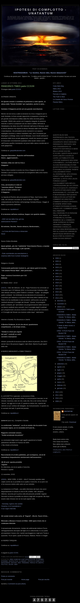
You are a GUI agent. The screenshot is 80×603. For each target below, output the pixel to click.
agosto (59, 367)
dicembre (60, 301)
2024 (57, 264)
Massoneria (5, 562)
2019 (57, 279)
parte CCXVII (16, 89)
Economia (40, 559)
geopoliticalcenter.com (17, 150)
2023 (57, 267)
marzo (59, 382)
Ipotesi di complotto (36, 561)
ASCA (4, 288)
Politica (4, 564)
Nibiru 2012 (57, 89)
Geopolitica (13, 561)
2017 (57, 286)
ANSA (4, 479)
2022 (57, 270)
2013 (57, 298)
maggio (60, 376)
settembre (60, 364)
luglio (59, 370)
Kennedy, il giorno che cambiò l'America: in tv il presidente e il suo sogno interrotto (11, 506)
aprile (59, 379)
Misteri (14, 562)
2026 (57, 258)
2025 (57, 261)
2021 (57, 273)
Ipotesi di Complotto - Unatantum (41, 11)
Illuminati (23, 561)
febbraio (60, 385)
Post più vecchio (43, 579)
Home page (25, 579)
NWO (19, 562)
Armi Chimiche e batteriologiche (22, 559)
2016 (57, 289)
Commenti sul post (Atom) (17, 584)
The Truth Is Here (59, 97)
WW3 (16, 564)
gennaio (60, 388)
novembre (60, 304)
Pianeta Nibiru (58, 102)
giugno (59, 373)
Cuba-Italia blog (58, 86)
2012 (57, 392)
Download (72, 422)
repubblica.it (14, 209)
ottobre (59, 307)
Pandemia (25, 562)
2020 (57, 276)
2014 (57, 295)
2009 (57, 401)
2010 (57, 398)
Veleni (10, 564)
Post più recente (6, 579)
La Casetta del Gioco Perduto (63, 99)
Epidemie (4, 561)
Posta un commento (8, 576)
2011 (57, 395)
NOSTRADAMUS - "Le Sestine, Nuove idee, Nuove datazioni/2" (39, 73)
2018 (57, 283)
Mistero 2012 (57, 91)
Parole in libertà (37, 562)
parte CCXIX (14, 553)
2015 (57, 292)
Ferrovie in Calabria (59, 94)
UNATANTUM (68, 411)
